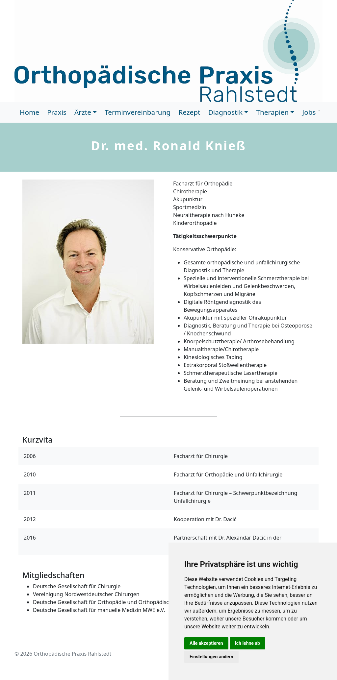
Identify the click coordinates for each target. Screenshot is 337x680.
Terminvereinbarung (137, 112)
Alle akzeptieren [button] (206, 643)
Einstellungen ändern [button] (211, 656)
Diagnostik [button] (225, 112)
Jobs (309, 112)
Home (29, 112)
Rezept (189, 112)
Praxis (56, 112)
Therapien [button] (272, 112)
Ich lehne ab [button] (247, 643)
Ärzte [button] (82, 112)
